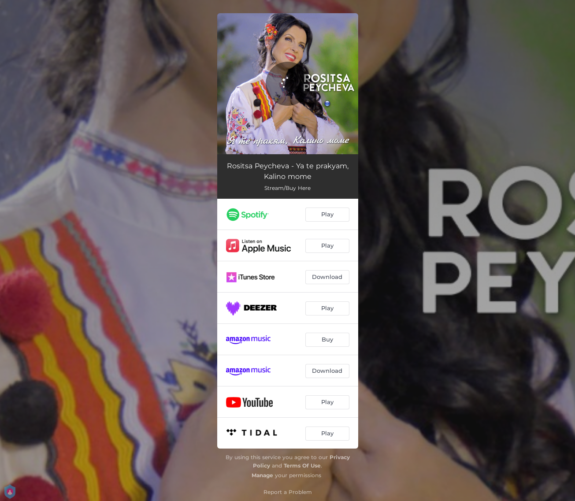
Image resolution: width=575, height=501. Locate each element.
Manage (262, 475)
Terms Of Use (302, 465)
